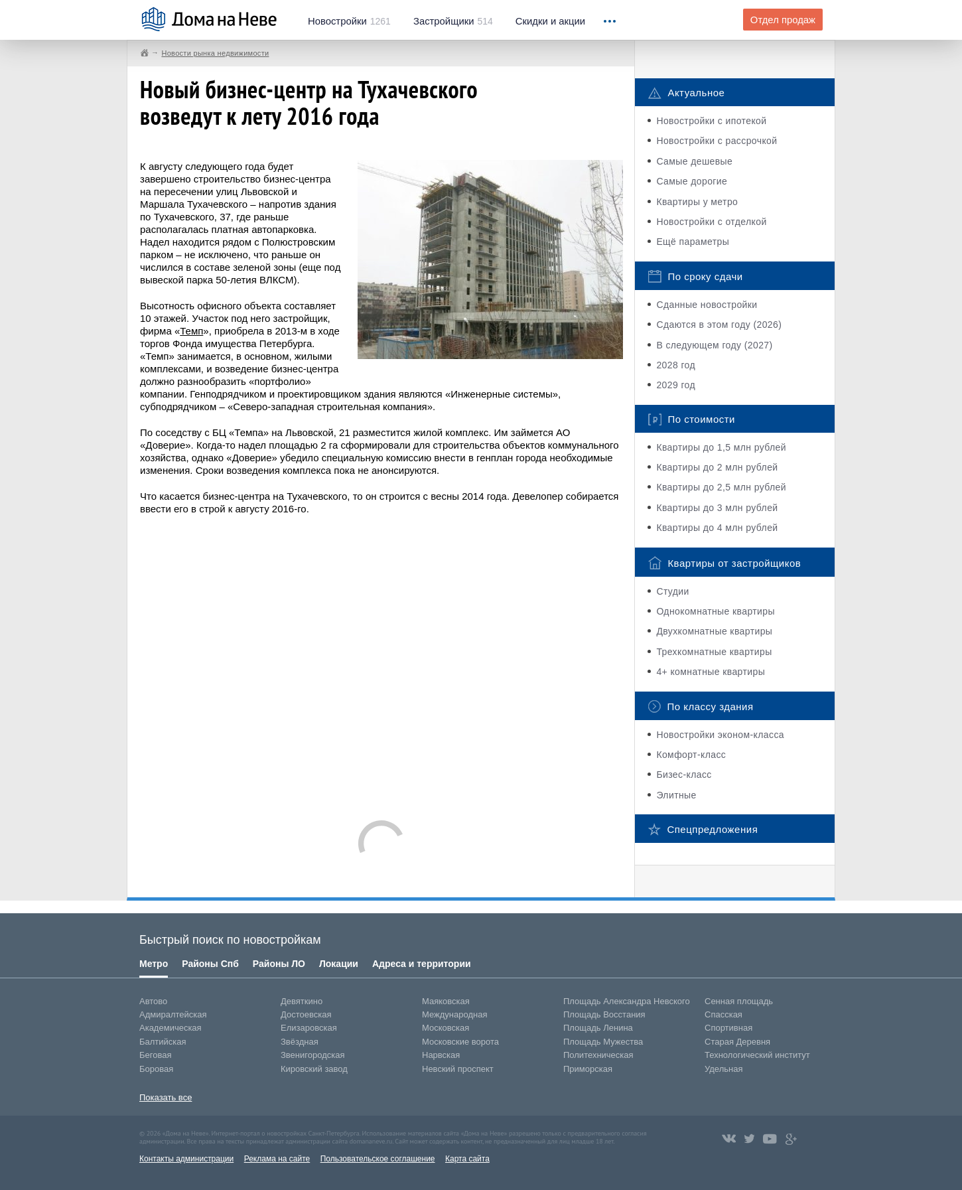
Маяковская (446, 1001)
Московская (445, 1028)
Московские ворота (460, 1042)
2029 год (675, 385)
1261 (349, 21)
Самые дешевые (694, 161)
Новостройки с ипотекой (711, 120)
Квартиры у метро (697, 201)
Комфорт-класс (691, 754)
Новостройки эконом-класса (720, 734)
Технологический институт (757, 1055)
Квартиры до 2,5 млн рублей (721, 487)
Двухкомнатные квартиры (714, 631)
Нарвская (441, 1055)
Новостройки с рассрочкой (716, 140)
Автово (153, 1001)
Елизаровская (309, 1028)
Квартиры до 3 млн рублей (717, 507)
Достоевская (306, 1014)
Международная (454, 1014)
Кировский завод (314, 1069)
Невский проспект (458, 1069)
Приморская (587, 1069)
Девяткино (301, 1001)
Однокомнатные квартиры (715, 611)
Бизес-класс (683, 774)
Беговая (155, 1055)
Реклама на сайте (277, 1158)
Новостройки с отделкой (711, 221)
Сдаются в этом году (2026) (719, 324)
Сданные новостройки (706, 304)
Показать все (165, 1097)
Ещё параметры (692, 241)
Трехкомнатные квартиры (714, 651)
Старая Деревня (737, 1042)
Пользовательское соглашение (377, 1158)
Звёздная (299, 1042)
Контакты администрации (186, 1158)
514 (453, 21)
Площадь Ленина (598, 1028)
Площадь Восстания (604, 1014)
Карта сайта (467, 1158)
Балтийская (162, 1042)
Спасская (723, 1014)
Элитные (676, 795)
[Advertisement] (381, 661)
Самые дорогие (691, 181)
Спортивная (728, 1028)
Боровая (156, 1069)
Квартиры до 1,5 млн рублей (721, 447)
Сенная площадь (739, 1001)
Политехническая (598, 1055)
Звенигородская (312, 1055)
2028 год (675, 365)
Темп (191, 330)
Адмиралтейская (173, 1014)
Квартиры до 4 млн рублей (717, 527)
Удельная (723, 1069)
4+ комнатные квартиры (710, 671)
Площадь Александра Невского (626, 1001)
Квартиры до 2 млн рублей (717, 467)
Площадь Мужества (603, 1042)
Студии (672, 591)
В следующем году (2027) (714, 345)
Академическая (170, 1028)
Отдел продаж (782, 20)
